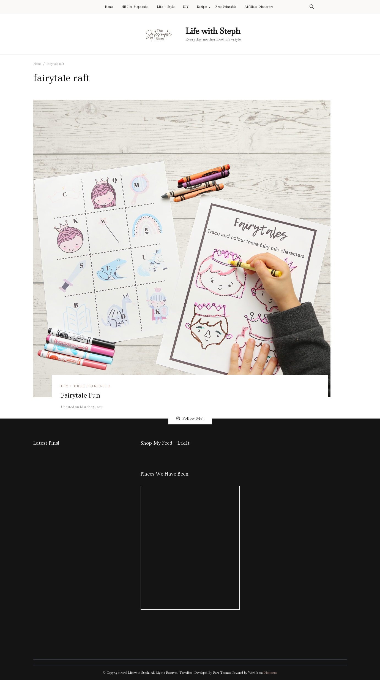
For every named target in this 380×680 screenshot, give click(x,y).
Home (109, 7)
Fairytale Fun (80, 395)
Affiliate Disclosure (259, 7)
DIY (186, 7)
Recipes (202, 7)
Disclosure (270, 672)
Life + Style (166, 7)
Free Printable (225, 7)
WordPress (255, 672)
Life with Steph (212, 31)
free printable (92, 386)
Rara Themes (222, 672)
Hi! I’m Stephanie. (135, 7)
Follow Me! (190, 418)
